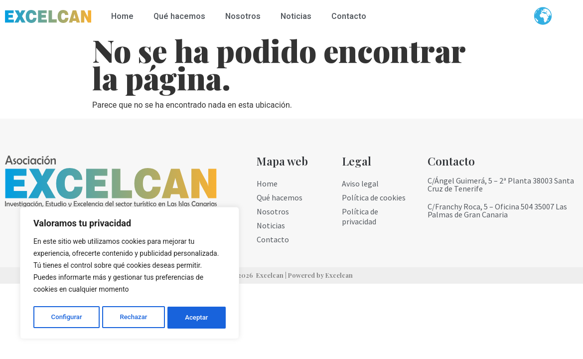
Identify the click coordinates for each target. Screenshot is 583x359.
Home (122, 16)
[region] (129, 274)
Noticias (296, 16)
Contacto (348, 16)
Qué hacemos (179, 16)
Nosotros (243, 16)
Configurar (66, 318)
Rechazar (133, 318)
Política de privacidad (360, 216)
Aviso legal (360, 183)
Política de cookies (374, 197)
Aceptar (197, 318)
